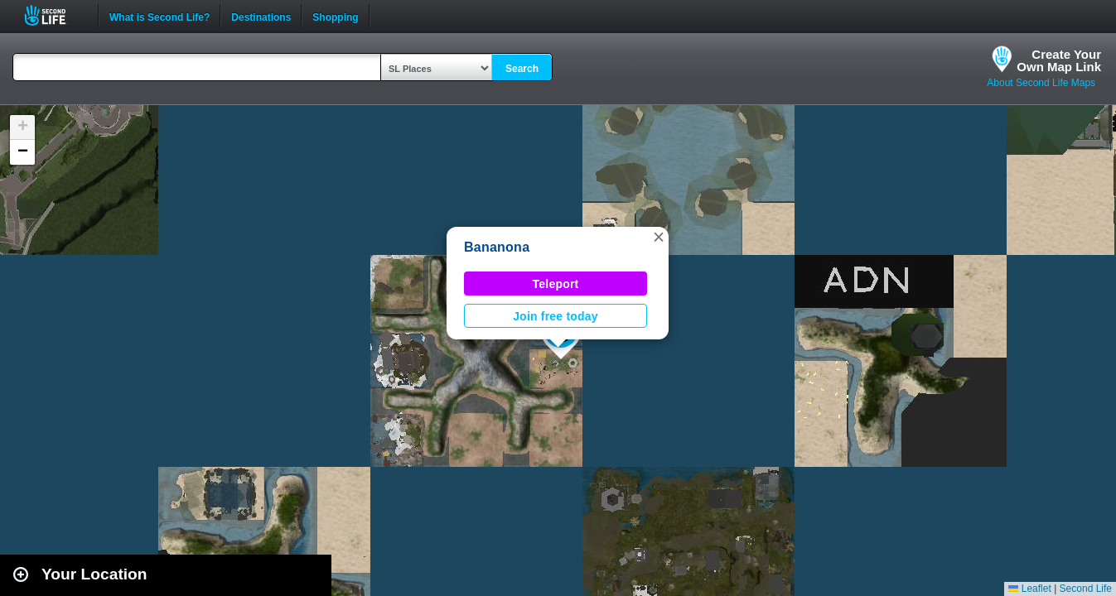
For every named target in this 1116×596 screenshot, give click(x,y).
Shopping (335, 16)
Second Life (54, 15)
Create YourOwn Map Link (1059, 60)
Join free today (555, 316)
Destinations (261, 16)
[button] (659, 237)
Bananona (496, 247)
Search (522, 68)
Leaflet (1029, 588)
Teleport (556, 284)
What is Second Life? (159, 16)
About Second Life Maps (1041, 83)
